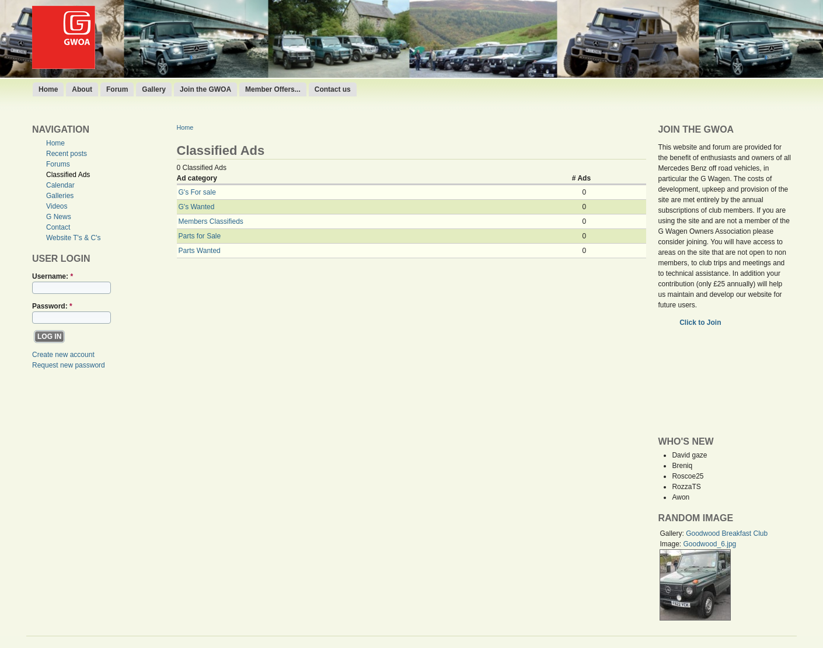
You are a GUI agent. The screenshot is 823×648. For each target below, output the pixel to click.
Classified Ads (68, 175)
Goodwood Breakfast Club (727, 533)
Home (48, 89)
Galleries (60, 196)
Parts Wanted (200, 251)
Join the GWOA (205, 89)
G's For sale (197, 192)
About (82, 89)
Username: (52, 276)
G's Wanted (197, 207)
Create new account (63, 355)
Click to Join (701, 322)
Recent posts (66, 154)
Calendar (60, 185)
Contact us (333, 89)
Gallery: (673, 533)
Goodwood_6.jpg (709, 544)
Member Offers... (273, 89)
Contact (58, 227)
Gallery (154, 89)
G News (58, 217)
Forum (117, 89)
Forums (58, 164)
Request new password (68, 365)
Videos (56, 206)
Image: (671, 544)
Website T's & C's (73, 238)
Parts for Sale (200, 236)
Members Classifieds (211, 221)
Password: (52, 306)
